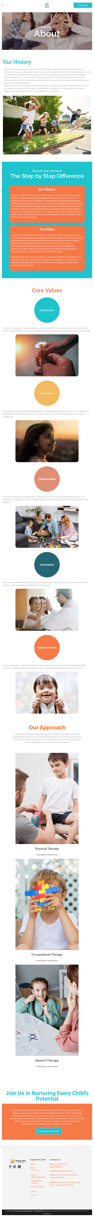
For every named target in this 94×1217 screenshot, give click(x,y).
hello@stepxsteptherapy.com (61, 1171)
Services (33, 1175)
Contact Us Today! (48, 1131)
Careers (33, 1195)
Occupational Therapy (36, 1182)
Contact (33, 1191)
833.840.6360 (58, 1167)
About (32, 1168)
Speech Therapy (37, 1187)
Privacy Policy (74, 1211)
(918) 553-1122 (61, 1164)
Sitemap (64, 1211)
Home (32, 1164)
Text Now (83, 5)
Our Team (35, 1170)
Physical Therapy (38, 1177)
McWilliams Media (51, 1211)
